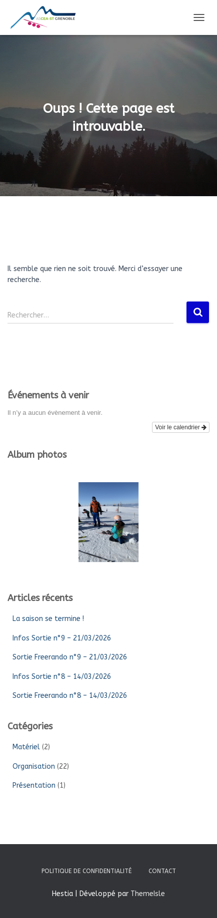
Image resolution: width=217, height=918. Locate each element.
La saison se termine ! (48, 618)
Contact (162, 871)
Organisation (33, 766)
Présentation (34, 785)
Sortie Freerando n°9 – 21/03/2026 (69, 657)
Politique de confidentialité (87, 871)
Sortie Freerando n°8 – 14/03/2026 (69, 695)
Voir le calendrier (180, 427)
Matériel (26, 747)
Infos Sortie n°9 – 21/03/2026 (61, 638)
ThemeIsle (147, 894)
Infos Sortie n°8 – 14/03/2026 (61, 676)
